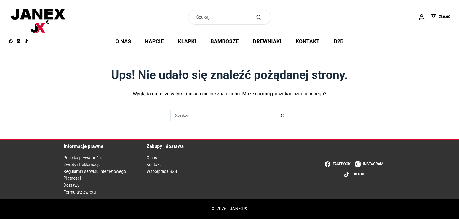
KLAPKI (187, 41)
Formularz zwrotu (80, 192)
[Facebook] (11, 41)
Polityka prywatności (83, 157)
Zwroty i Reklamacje (82, 164)
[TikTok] (26, 41)
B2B (339, 41)
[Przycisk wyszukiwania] (283, 115)
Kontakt (154, 164)
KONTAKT (308, 41)
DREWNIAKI (267, 41)
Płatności (72, 178)
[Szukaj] (258, 17)
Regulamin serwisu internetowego (95, 171)
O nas (152, 157)
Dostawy (72, 185)
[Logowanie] (422, 17)
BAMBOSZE (224, 41)
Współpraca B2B (162, 171)
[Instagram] (18, 41)
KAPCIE (154, 41)
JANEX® (238, 208)
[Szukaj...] (223, 115)
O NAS (123, 41)
